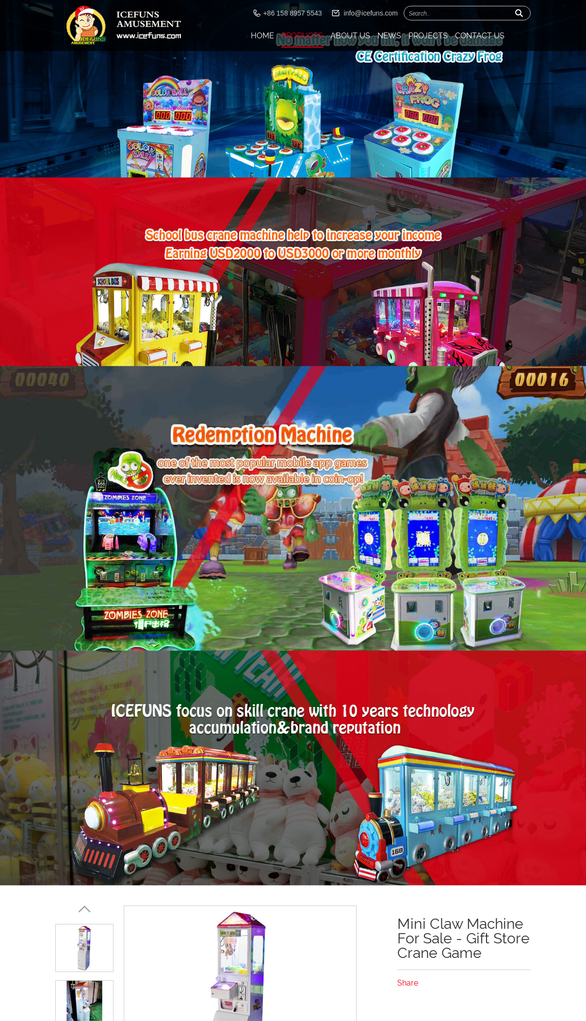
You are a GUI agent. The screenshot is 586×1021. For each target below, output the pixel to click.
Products (302, 35)
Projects (428, 35)
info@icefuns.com (371, 13)
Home (262, 35)
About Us (350, 35)
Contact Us (480, 35)
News (389, 35)
